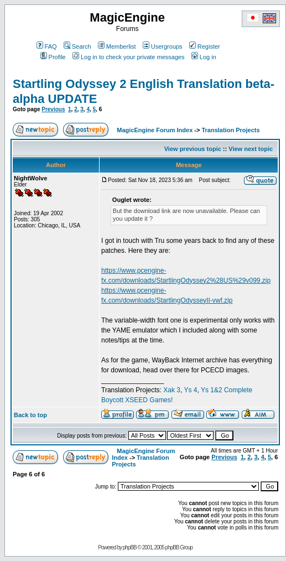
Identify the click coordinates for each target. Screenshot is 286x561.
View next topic (250, 149)
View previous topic (192, 149)
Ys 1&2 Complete (226, 390)
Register (204, 46)
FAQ (47, 46)
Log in (203, 57)
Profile (53, 57)
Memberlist (117, 46)
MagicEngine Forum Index (155, 130)
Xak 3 (171, 390)
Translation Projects (230, 130)
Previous (53, 109)
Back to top (30, 415)
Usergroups (163, 46)
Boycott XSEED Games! (137, 400)
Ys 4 (190, 390)
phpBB (130, 547)
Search (77, 46)
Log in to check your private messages (128, 57)
